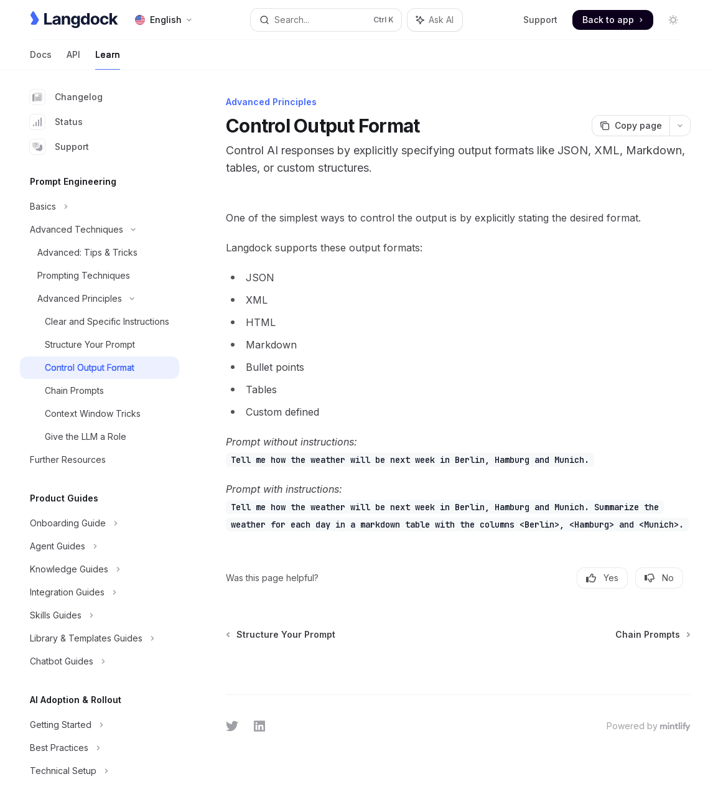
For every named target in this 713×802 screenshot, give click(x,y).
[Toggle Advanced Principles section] (99, 298)
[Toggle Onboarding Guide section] (99, 523)
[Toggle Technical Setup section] (99, 771)
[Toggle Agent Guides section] (99, 546)
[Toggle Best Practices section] (99, 748)
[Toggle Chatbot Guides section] (99, 661)
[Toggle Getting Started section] (99, 725)
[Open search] (326, 20)
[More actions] (680, 125)
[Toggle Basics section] (99, 206)
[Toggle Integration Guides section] (99, 592)
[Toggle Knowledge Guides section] (99, 569)
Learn (107, 59)
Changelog (66, 97)
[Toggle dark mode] (673, 20)
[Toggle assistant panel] (435, 20)
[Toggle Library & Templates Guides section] (99, 638)
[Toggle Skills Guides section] (99, 615)
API (73, 59)
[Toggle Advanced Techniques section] (99, 229)
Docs (41, 59)
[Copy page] (630, 125)
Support (540, 19)
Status (56, 121)
